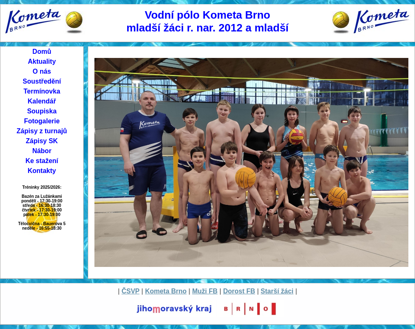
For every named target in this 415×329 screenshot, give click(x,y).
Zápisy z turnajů (42, 130)
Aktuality (42, 61)
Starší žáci (277, 291)
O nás (42, 71)
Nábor (41, 150)
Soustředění (42, 81)
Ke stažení (41, 160)
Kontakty (42, 170)
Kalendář (42, 101)
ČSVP (130, 291)
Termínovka (42, 91)
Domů (41, 51)
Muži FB (204, 291)
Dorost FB (239, 291)
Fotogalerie (42, 121)
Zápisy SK (42, 140)
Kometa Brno (165, 291)
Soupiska (41, 111)
